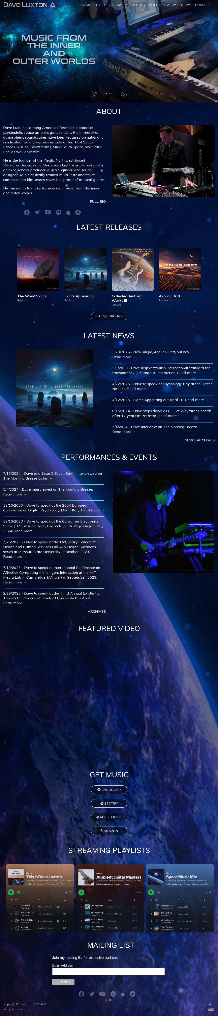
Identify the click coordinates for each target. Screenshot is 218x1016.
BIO (97, 4)
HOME (86, 4)
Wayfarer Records (18, 165)
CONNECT (203, 4)
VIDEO (154, 4)
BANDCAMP (109, 790)
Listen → (45, 478)
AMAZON (109, 831)
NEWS (186, 4)
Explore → (24, 300)
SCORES (138, 4)
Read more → (124, 356)
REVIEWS (170, 4)
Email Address (63, 965)
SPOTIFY (109, 803)
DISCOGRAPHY (116, 4)
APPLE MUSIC (109, 817)
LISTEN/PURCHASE (109, 316)
